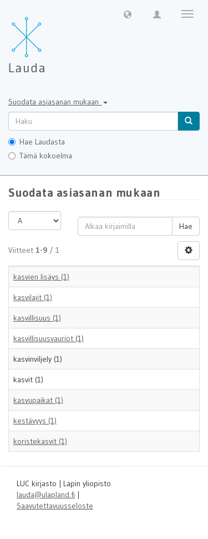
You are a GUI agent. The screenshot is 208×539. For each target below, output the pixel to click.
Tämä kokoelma (40, 156)
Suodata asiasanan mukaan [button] (58, 102)
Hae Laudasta (36, 142)
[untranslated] (93, 121)
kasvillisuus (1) (37, 318)
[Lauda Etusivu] (50, 39)
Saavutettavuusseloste (55, 506)
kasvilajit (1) (32, 297)
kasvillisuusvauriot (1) (48, 338)
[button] (128, 13)
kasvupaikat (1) (38, 400)
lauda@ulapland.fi (46, 495)
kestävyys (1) (35, 421)
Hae (185, 226)
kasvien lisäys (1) (41, 277)
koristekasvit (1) (40, 441)
